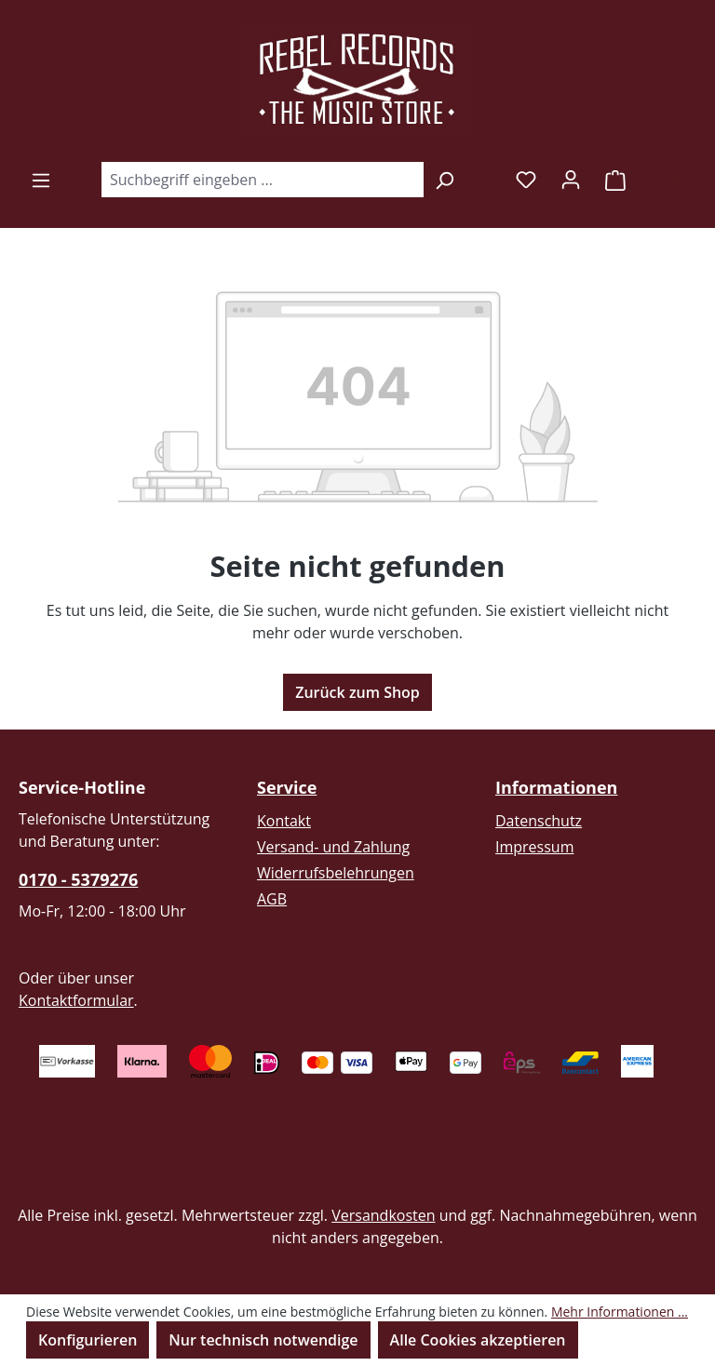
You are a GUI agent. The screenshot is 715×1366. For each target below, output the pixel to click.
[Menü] (41, 179)
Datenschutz (538, 820)
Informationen (556, 787)
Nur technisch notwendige (263, 1340)
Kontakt (284, 820)
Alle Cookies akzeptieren (478, 1340)
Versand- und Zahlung (333, 847)
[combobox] (262, 179)
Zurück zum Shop (357, 692)
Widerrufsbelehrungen (335, 873)
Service (287, 787)
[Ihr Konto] (570, 178)
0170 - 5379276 (78, 879)
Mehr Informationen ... (619, 1311)
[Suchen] (444, 179)
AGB (272, 899)
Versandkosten (383, 1215)
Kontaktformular (76, 1000)
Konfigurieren (87, 1340)
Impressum (534, 847)
